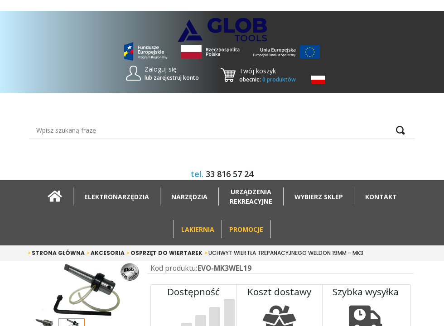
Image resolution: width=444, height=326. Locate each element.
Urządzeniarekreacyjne (251, 196)
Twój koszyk (257, 71)
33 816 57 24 (229, 173)
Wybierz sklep (318, 196)
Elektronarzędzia (116, 196)
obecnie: (267, 79)
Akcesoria (106, 253)
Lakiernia (197, 229)
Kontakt (381, 196)
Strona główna (56, 253)
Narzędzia (189, 196)
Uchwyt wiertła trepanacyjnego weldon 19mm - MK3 (283, 253)
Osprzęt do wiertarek (164, 253)
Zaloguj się (161, 69)
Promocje (246, 229)
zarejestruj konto (176, 78)
